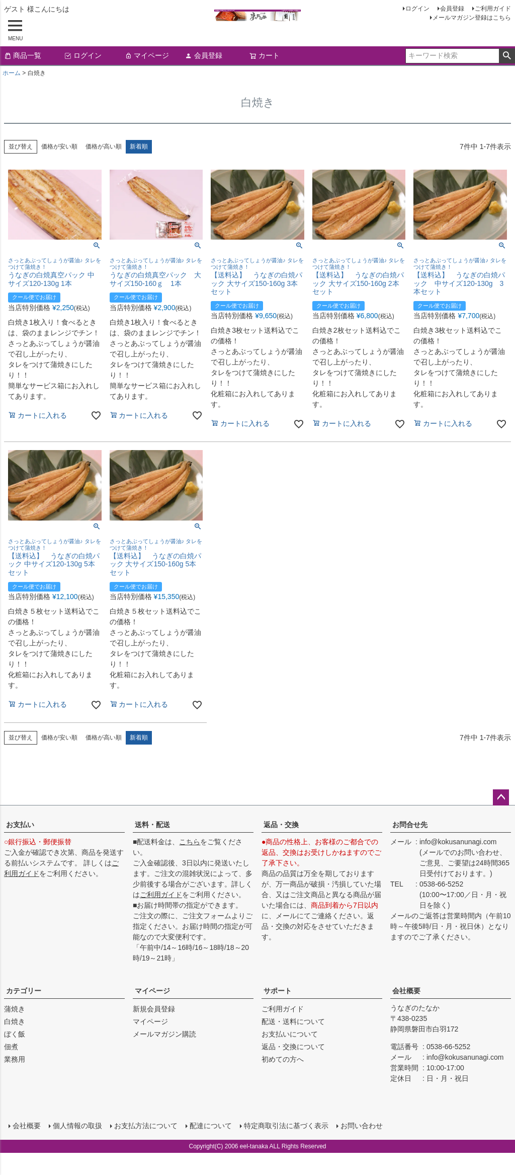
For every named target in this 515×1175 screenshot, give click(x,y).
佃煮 (11, 1047)
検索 (506, 56)
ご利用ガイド (493, 8)
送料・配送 (152, 825)
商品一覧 (22, 55)
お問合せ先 (409, 825)
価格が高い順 (103, 146)
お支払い (20, 825)
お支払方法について (145, 1125)
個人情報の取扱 (77, 1125)
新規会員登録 (154, 1009)
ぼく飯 (14, 1034)
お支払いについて (290, 1034)
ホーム (12, 73)
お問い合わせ (361, 1125)
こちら (189, 842)
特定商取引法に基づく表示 (285, 1125)
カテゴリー (23, 991)
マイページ (147, 55)
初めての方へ (283, 1059)
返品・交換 (281, 825)
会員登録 (452, 8)
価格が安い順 (59, 146)
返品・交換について (293, 1047)
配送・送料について (293, 1021)
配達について (210, 1125)
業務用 (14, 1059)
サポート (278, 991)
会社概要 (406, 991)
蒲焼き (14, 1009)
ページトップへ (501, 797)
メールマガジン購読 (164, 1034)
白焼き (14, 1021)
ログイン (417, 8)
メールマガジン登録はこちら (472, 17)
